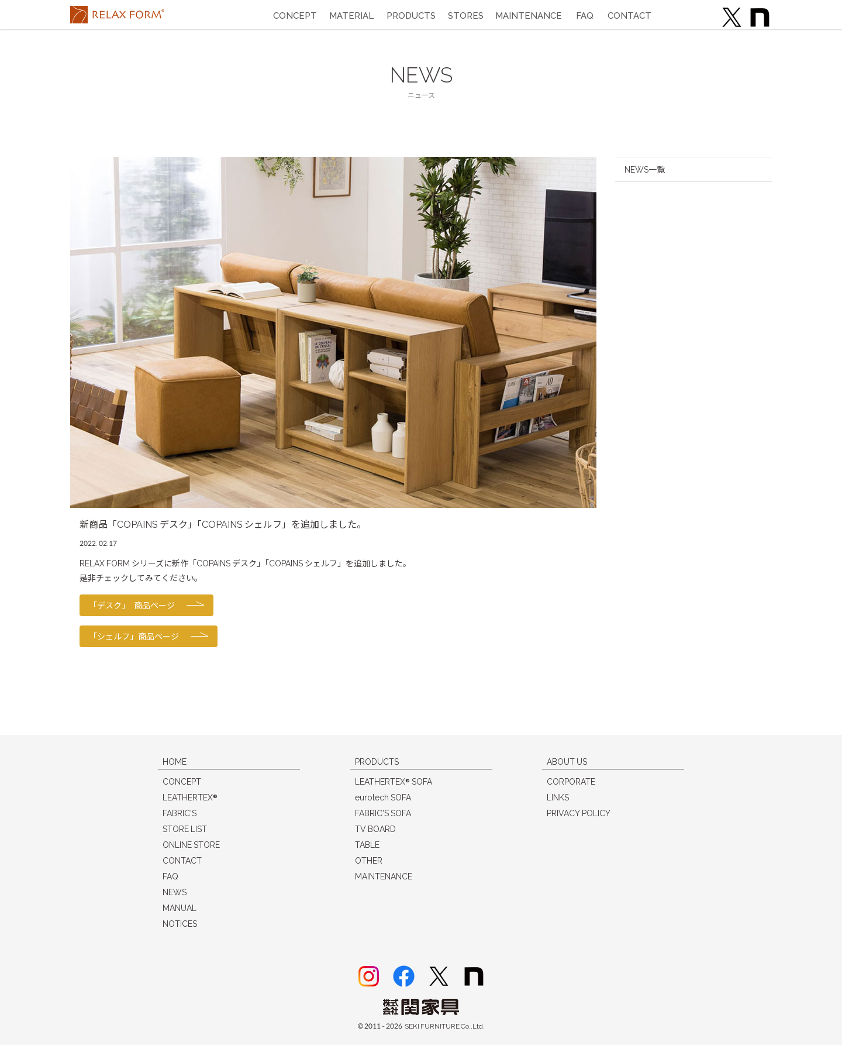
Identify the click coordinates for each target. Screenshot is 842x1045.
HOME (175, 761)
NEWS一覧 (644, 169)
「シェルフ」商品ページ (134, 636)
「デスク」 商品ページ (132, 605)
